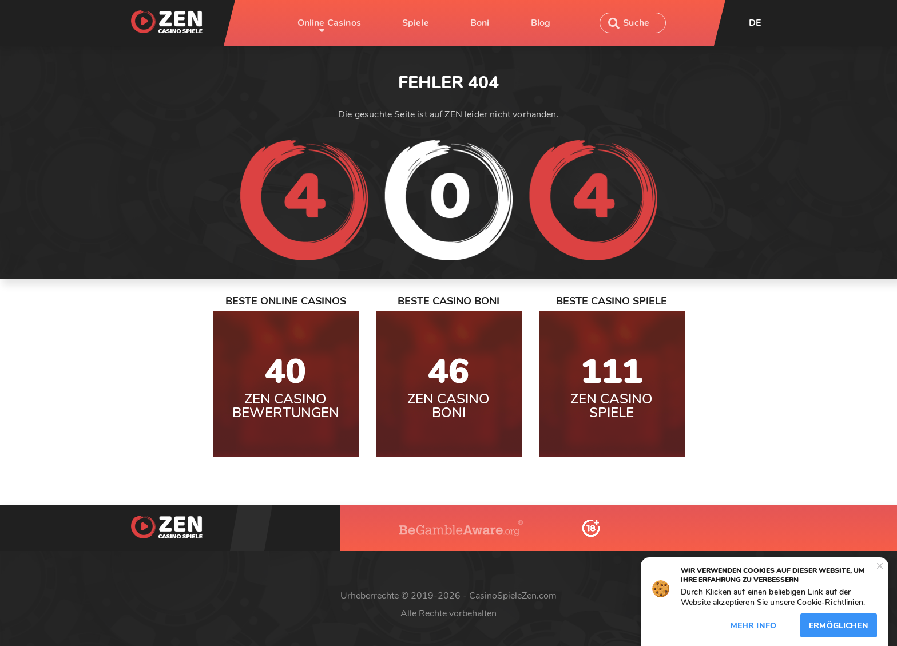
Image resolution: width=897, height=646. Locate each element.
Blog (541, 23)
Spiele (415, 23)
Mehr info (753, 625)
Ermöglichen (838, 625)
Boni (480, 23)
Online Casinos (329, 23)
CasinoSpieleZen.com (513, 595)
